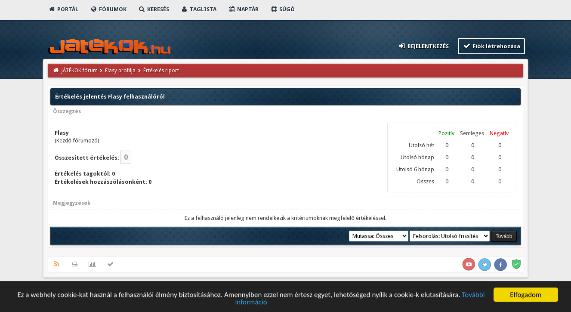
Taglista (198, 9)
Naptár (243, 9)
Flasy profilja (120, 71)
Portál (63, 9)
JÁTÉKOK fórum (80, 71)
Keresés (153, 9)
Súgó (282, 9)
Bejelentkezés (423, 45)
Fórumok (108, 9)
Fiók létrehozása (492, 45)
